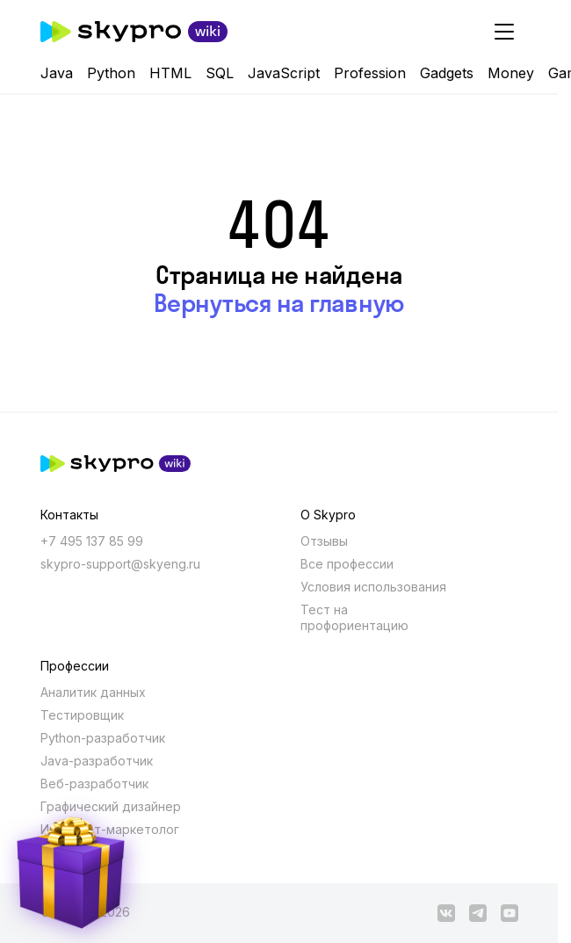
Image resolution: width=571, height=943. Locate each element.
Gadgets (446, 73)
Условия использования (373, 586)
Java (56, 73)
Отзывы (324, 540)
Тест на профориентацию (354, 617)
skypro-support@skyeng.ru (120, 563)
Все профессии (347, 563)
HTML (170, 73)
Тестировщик (82, 714)
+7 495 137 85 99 (91, 540)
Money (511, 73)
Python (111, 73)
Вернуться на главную (279, 303)
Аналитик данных (93, 692)
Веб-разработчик (94, 783)
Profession (370, 73)
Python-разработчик (102, 737)
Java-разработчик (96, 760)
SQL (220, 73)
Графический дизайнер (110, 806)
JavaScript (284, 73)
